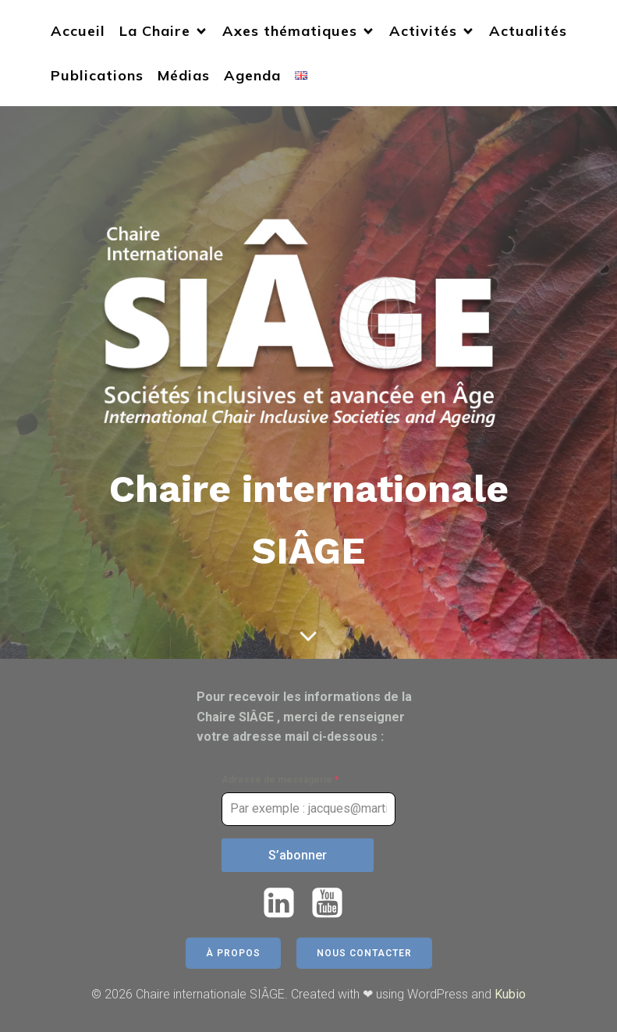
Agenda (252, 75)
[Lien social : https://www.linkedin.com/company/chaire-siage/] (285, 903)
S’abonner (297, 855)
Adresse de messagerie (280, 779)
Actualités (528, 31)
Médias (184, 75)
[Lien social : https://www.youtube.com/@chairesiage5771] (333, 903)
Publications (97, 75)
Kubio (510, 994)
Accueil (78, 31)
